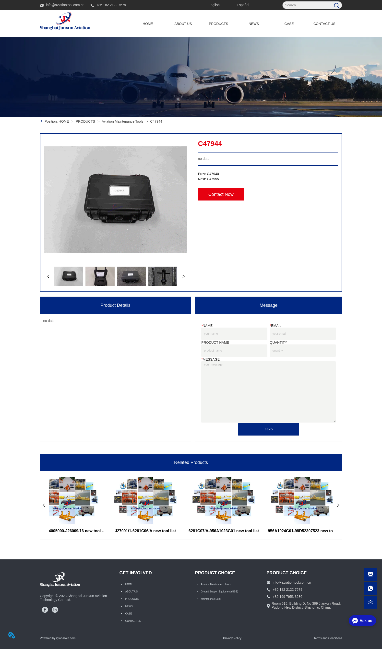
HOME (64, 121)
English (214, 5)
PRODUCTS (85, 121)
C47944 (155, 121)
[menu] (236, 23)
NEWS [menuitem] (254, 24)
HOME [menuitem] (148, 24)
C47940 (213, 174)
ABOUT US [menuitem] (183, 24)
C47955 (213, 179)
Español (243, 5)
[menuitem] (218, 23)
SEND (268, 429)
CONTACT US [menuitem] (324, 24)
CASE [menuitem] (289, 24)
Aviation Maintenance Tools (122, 121)
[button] (218, 23)
